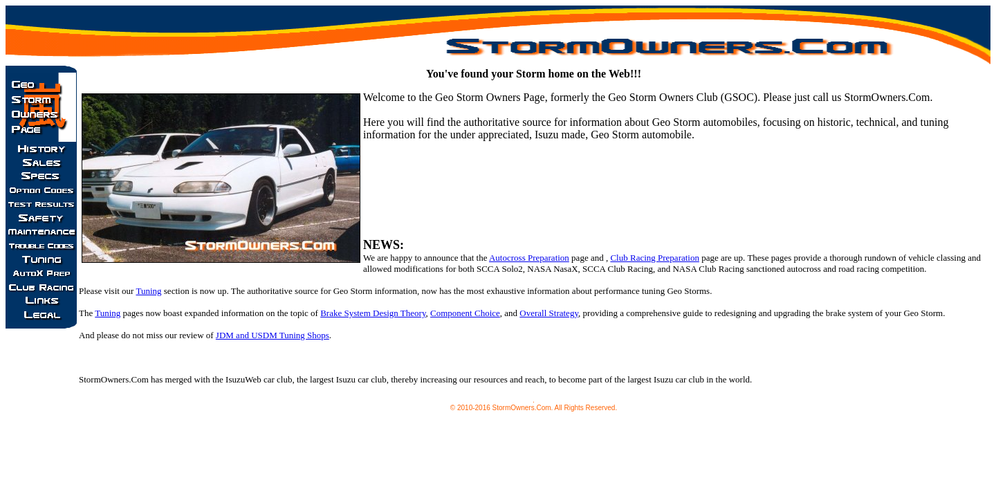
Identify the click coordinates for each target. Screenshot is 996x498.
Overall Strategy (548, 313)
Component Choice (465, 313)
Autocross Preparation (529, 257)
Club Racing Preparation (654, 257)
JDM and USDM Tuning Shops (272, 335)
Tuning (148, 291)
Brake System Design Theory (372, 313)
